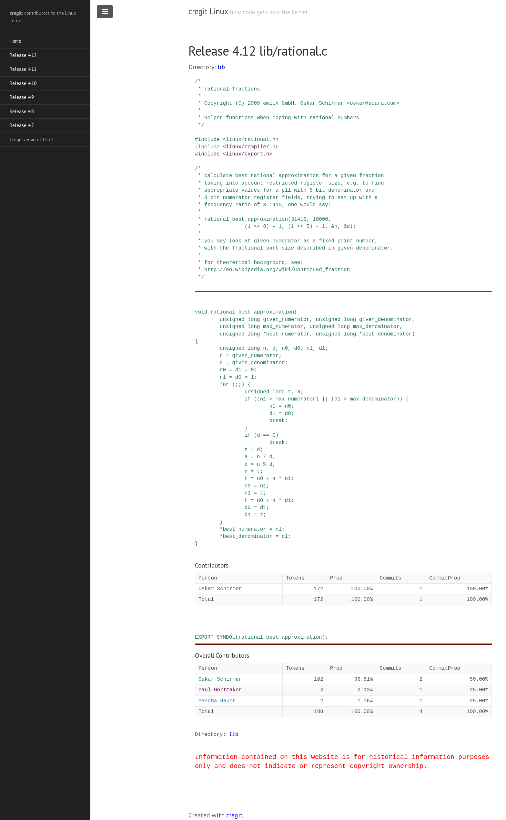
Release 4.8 (22, 111)
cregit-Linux (208, 11)
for (224, 384)
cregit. (235, 815)
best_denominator (387, 334)
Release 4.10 (23, 83)
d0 (297, 348)
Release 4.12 (23, 55)
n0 (285, 348)
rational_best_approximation (252, 312)
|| (325, 399)
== (266, 435)
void (201, 312)
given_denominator (385, 319)
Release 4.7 (22, 125)
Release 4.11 (23, 69)
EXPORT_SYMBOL (215, 637)
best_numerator (287, 334)
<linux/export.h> (247, 154)
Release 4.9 (22, 97)
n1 (310, 348)
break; (278, 420)
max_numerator (283, 326)
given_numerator (286, 319)
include (209, 139)
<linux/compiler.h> (250, 147)
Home (15, 41)
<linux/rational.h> (250, 139)
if (248, 399)
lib (221, 67)
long (254, 319)
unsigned (232, 319)
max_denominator (376, 326)
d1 (322, 348)
